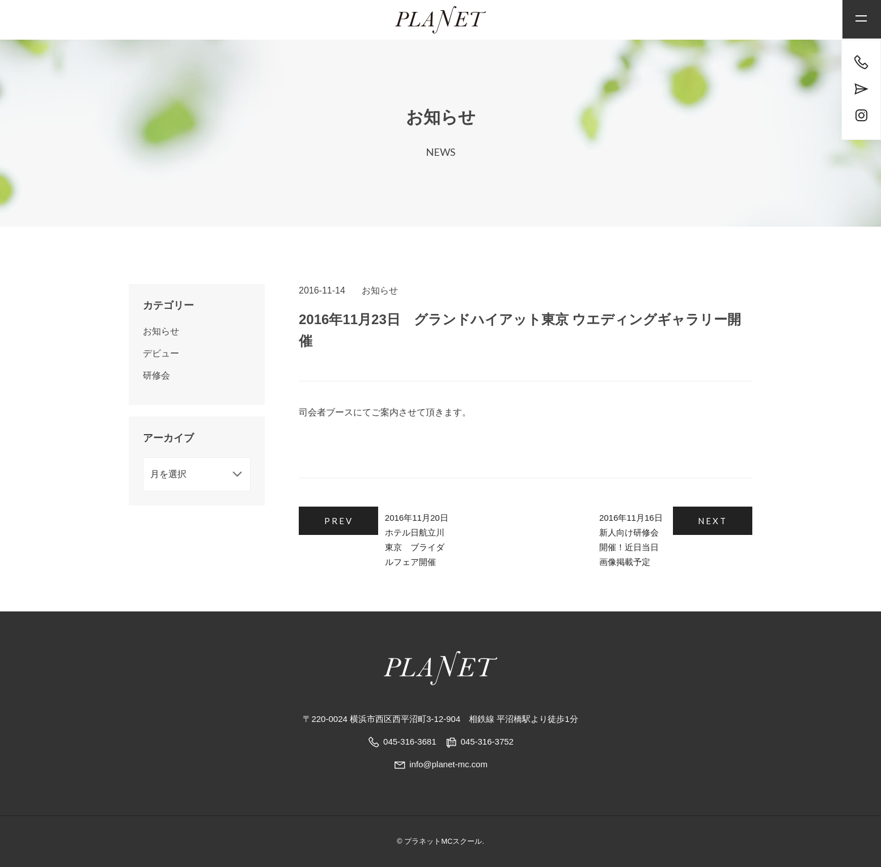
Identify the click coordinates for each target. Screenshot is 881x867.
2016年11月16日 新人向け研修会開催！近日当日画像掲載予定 (603, 532)
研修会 (156, 375)
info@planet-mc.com (440, 764)
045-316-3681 (409, 741)
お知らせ (380, 290)
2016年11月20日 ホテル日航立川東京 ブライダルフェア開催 (444, 532)
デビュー (161, 353)
